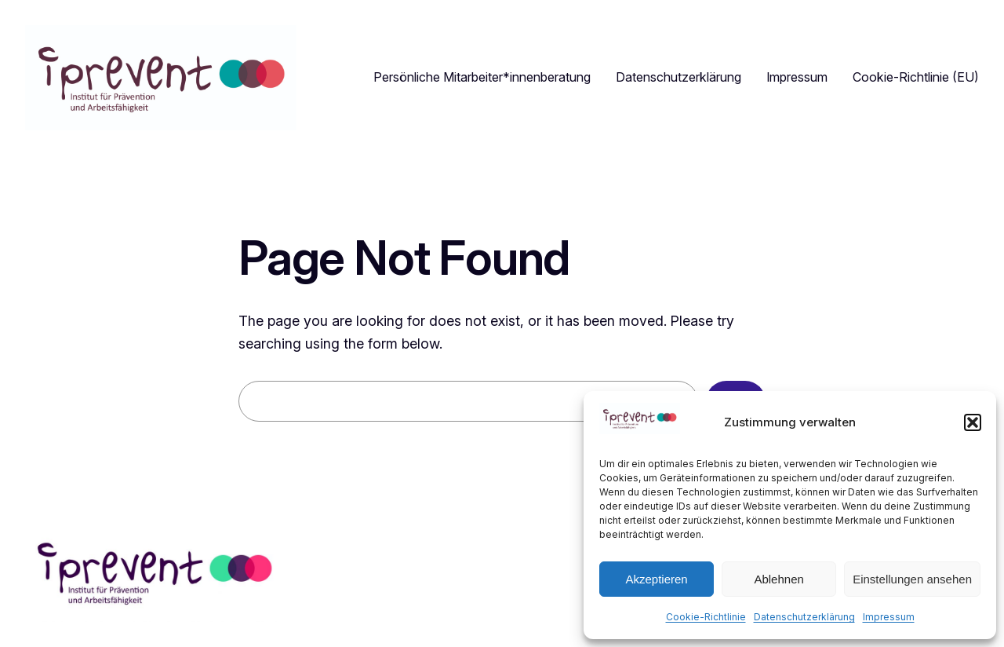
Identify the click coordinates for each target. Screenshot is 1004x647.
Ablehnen (778, 579)
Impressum (889, 617)
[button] (972, 422)
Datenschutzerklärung (804, 617)
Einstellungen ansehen (912, 579)
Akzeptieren (656, 579)
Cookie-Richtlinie (706, 617)
